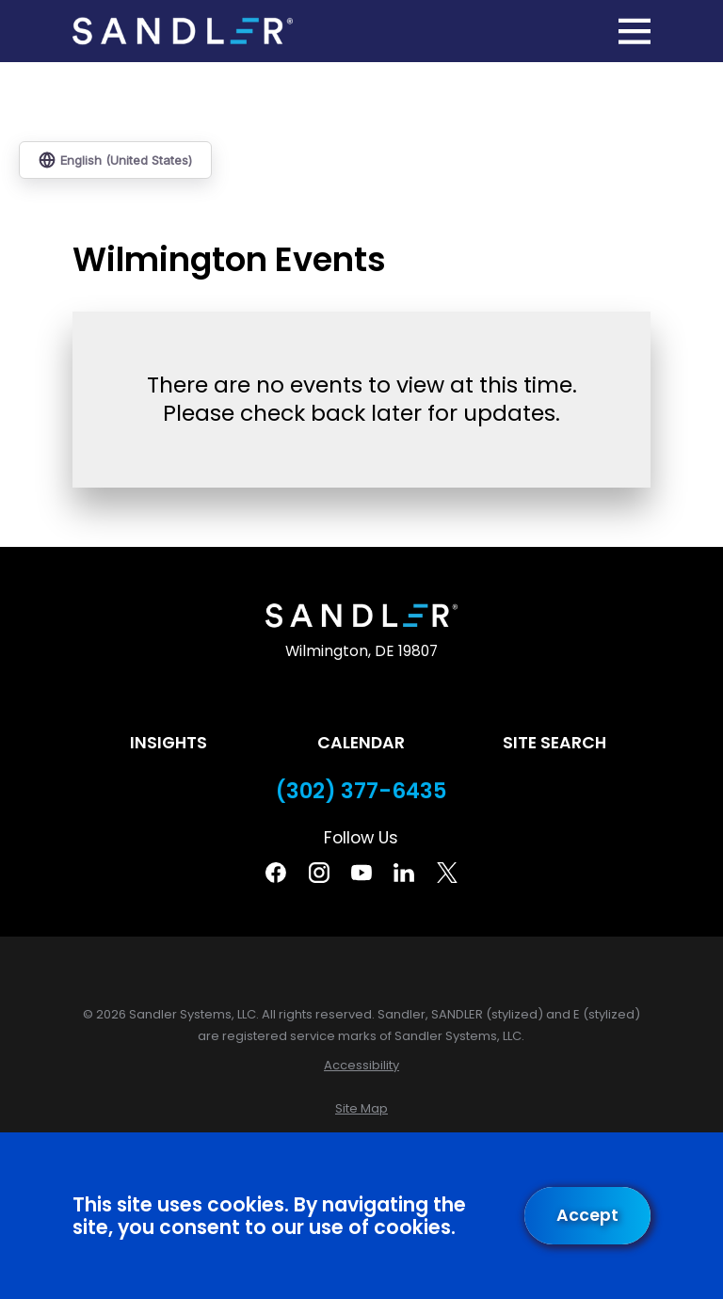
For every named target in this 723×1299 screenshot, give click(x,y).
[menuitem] (361, 1065)
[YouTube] (361, 872)
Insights (168, 742)
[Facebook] (275, 872)
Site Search (554, 742)
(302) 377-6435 (361, 791)
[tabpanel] (361, 393)
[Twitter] (447, 872)
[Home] (182, 31)
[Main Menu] (635, 31)
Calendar (361, 742)
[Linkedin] (404, 872)
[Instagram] (319, 872)
